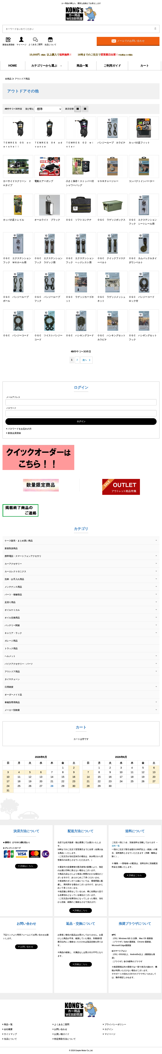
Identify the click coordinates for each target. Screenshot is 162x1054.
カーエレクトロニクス (15, 571)
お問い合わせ (26, 947)
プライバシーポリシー (115, 1024)
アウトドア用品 (22, 79)
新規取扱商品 (11, 548)
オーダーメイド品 (13, 694)
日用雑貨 (9, 687)
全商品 (8, 79)
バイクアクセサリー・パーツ (19, 664)
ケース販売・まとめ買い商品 (19, 540)
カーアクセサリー (13, 564)
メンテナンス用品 (13, 587)
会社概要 (8, 1029)
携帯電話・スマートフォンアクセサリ (23, 556)
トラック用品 (11, 648)
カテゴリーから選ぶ (44, 65)
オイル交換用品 (12, 617)
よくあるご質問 (61, 1024)
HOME (12, 65)
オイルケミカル (12, 610)
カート (144, 65)
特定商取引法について (65, 1039)
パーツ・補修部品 (13, 594)
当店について (10, 1039)
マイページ (110, 1034)
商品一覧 (82, 65)
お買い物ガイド (61, 1034)
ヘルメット (10, 656)
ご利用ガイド (112, 65)
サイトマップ (10, 1034)
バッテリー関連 (12, 625)
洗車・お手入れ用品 (14, 579)
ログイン (109, 1029)
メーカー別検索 (12, 710)
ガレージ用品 (11, 641)
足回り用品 (10, 602)
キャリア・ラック (13, 633)
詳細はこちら (26, 866)
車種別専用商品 (12, 702)
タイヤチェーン (12, 679)
